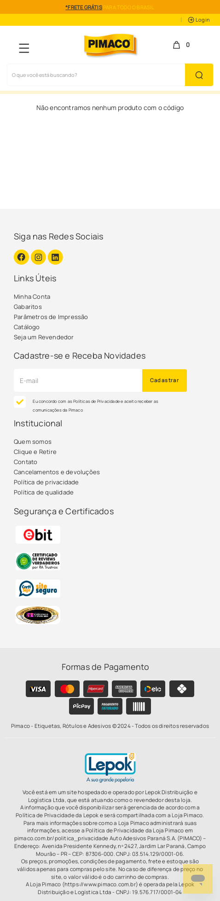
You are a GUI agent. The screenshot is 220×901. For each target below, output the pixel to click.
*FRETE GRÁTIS (83, 7)
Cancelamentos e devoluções (57, 472)
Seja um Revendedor (44, 337)
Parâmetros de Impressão (51, 317)
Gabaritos (28, 306)
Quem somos (33, 441)
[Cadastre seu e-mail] (78, 380)
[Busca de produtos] (96, 75)
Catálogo (27, 327)
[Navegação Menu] (24, 48)
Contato (25, 462)
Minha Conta (32, 296)
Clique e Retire (35, 452)
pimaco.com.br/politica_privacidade (61, 838)
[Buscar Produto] (199, 75)
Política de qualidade (44, 492)
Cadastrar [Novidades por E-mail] (164, 380)
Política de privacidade (46, 482)
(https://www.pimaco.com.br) (100, 884)
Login (199, 19)
